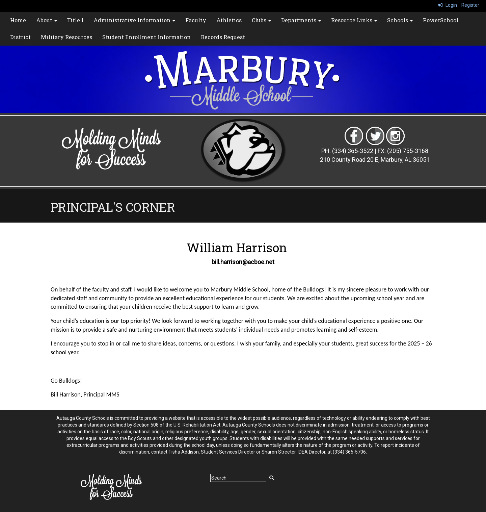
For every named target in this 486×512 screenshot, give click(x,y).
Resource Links (354, 20)
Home (18, 20)
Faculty (195, 20)
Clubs (261, 20)
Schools (400, 20)
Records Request (223, 37)
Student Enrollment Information (146, 37)
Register (470, 5)
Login (447, 5)
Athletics (229, 20)
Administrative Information (134, 20)
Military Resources (66, 37)
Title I (75, 20)
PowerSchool (440, 20)
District (20, 37)
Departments (301, 20)
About (46, 20)
